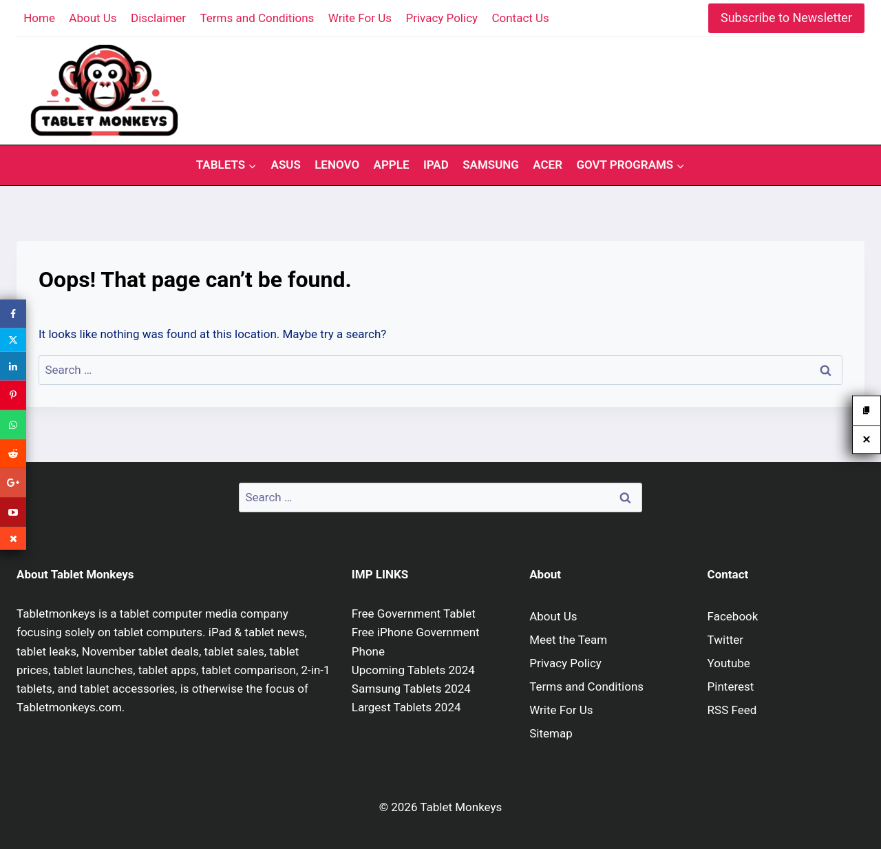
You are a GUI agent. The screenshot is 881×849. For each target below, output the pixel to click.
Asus (286, 164)
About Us (92, 18)
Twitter (725, 640)
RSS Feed (732, 710)
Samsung (491, 164)
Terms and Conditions (257, 18)
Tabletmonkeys (56, 613)
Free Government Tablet (414, 613)
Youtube (729, 663)
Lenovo (337, 164)
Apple (392, 164)
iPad (436, 164)
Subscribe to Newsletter (786, 17)
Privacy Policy (441, 18)
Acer (547, 164)
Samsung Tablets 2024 (411, 688)
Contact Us (520, 18)
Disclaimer (158, 18)
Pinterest (731, 686)
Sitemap (551, 733)
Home (39, 18)
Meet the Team (568, 640)
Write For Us (360, 18)
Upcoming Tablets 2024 (413, 670)
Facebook (733, 616)
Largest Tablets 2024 (406, 707)
